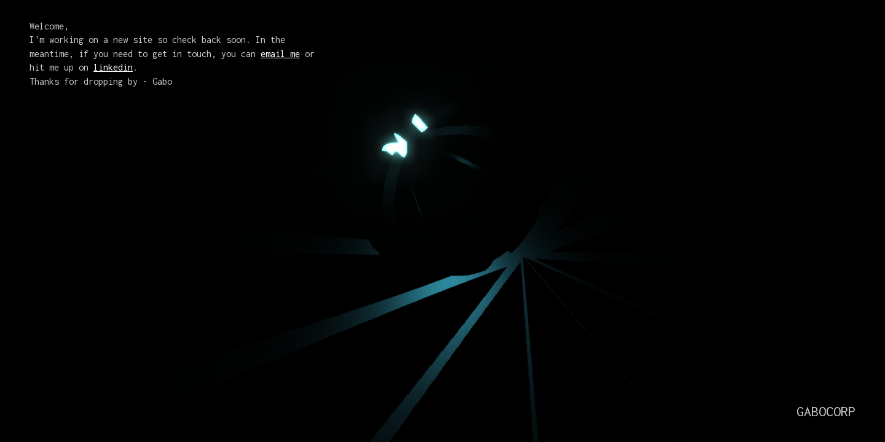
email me (280, 53)
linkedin (113, 67)
